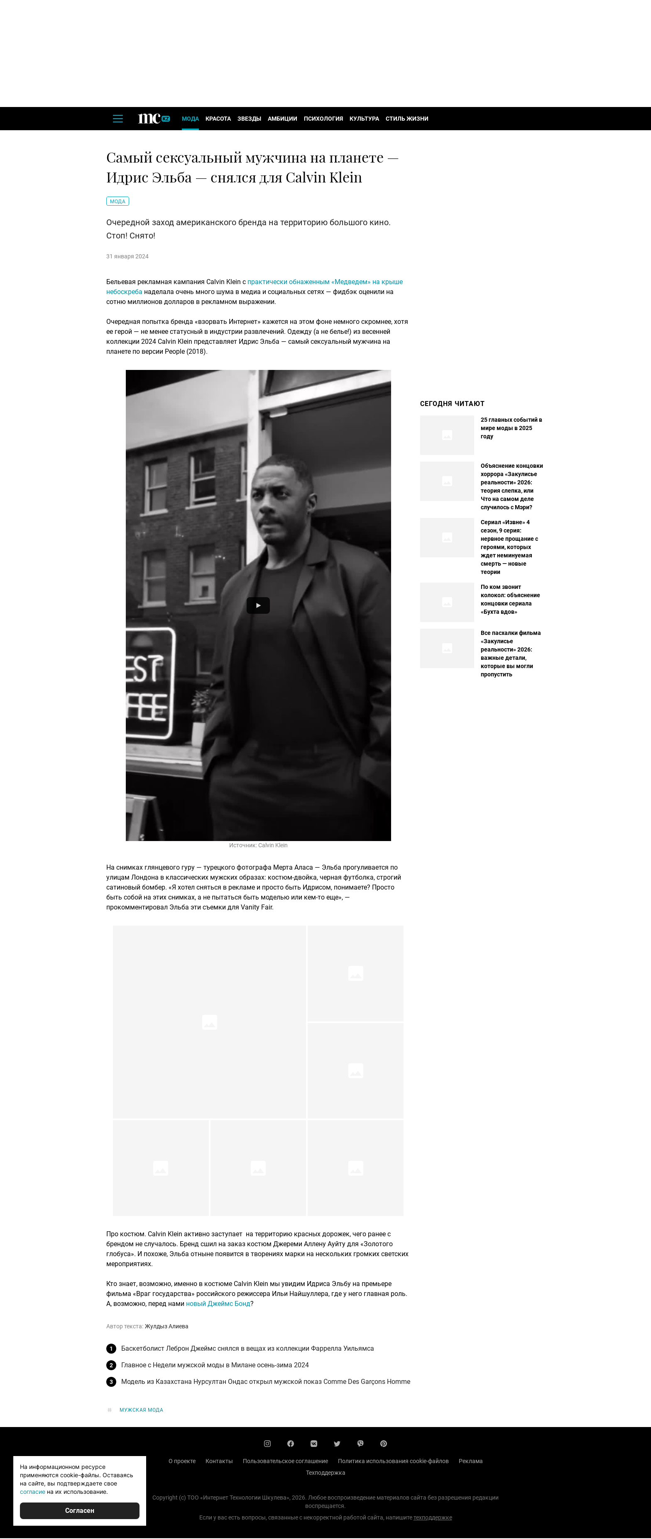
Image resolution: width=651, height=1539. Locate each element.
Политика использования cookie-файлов (393, 1462)
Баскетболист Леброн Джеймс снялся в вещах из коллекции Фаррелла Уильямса (247, 1349)
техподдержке (433, 1518)
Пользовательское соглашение (285, 1462)
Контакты (219, 1462)
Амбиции (282, 119)
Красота (218, 119)
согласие (32, 1491)
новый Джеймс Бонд (218, 1304)
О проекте (182, 1462)
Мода (190, 119)
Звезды (249, 119)
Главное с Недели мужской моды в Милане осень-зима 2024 (215, 1366)
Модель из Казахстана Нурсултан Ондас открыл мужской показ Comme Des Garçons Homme (265, 1382)
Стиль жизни (407, 119)
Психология (323, 119)
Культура (364, 119)
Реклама (471, 1462)
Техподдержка (325, 1473)
